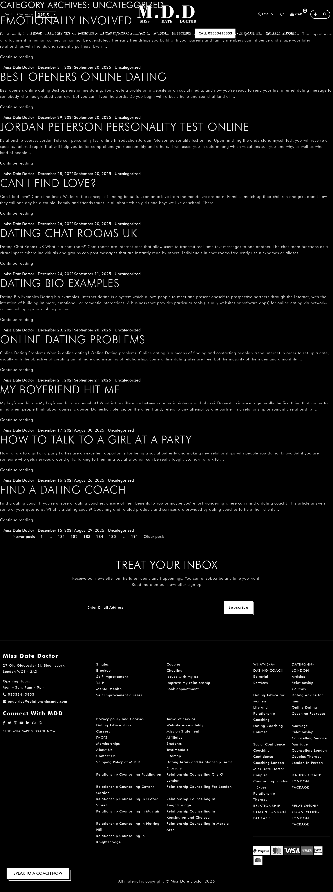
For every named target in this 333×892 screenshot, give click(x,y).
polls (291, 33)
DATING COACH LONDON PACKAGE (307, 781)
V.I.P (100, 683)
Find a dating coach (63, 489)
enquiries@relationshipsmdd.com (35, 701)
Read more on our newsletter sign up (166, 584)
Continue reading (16, 56)
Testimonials (177, 750)
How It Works (118, 33)
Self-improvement (112, 677)
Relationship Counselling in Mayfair (128, 811)
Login (265, 14)
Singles (102, 664)
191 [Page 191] (134, 536)
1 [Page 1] (41, 536)
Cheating (174, 670)
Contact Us (106, 756)
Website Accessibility (185, 725)
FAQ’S (143, 33)
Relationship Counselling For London (199, 787)
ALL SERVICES (60, 33)
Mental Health (109, 689)
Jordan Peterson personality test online (124, 126)
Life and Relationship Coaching (264, 713)
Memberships (108, 744)
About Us (104, 750)
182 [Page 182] (74, 536)
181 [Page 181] (61, 536)
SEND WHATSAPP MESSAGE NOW (29, 731)
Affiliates (174, 737)
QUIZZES (273, 33)
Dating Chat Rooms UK (69, 233)
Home (36, 33)
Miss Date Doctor (19, 67)
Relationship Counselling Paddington (128, 774)
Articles (298, 677)
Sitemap (173, 756)
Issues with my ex (182, 677)
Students (174, 744)
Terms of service (180, 719)
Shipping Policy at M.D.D (118, 762)
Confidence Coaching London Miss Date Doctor (268, 762)
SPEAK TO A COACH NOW (37, 873)
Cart (297, 14)
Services (260, 683)
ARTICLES (88, 33)
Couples (173, 664)
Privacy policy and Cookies (120, 719)
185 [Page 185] (112, 536)
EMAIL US (252, 33)
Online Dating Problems (72, 339)
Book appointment (182, 689)
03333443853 (18, 694)
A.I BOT (160, 33)
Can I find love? (48, 183)
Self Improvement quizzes (119, 695)
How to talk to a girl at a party (96, 439)
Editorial (260, 677)
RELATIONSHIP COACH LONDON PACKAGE (269, 812)
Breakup (103, 670)
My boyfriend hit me (60, 389)
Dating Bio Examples (60, 283)
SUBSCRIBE (181, 33)
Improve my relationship (188, 683)
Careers (103, 731)
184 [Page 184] (99, 536)
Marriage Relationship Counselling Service (309, 732)
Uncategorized (128, 67)
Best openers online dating (83, 76)
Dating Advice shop (113, 725)
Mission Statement (182, 731)
